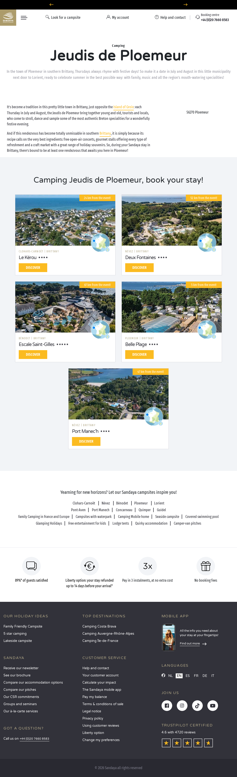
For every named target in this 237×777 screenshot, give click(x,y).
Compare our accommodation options (33, 683)
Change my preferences (101, 740)
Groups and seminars (20, 704)
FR (196, 676)
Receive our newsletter (20, 668)
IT (212, 676)
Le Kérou (27, 257)
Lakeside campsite (17, 641)
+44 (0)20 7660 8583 (34, 739)
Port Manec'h (85, 431)
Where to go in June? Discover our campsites (118, 5)
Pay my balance (94, 697)
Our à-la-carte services (20, 711)
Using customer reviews (100, 726)
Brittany (105, 133)
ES (188, 676)
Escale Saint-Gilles (36, 344)
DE (205, 676)
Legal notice (91, 711)
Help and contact (95, 668)
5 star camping (15, 634)
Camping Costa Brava (99, 626)
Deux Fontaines (140, 257)
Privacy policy (92, 718)
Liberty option (93, 733)
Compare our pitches (19, 690)
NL (170, 676)
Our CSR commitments (21, 697)
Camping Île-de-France (100, 641)
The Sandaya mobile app (101, 690)
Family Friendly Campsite (22, 626)
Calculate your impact (99, 683)
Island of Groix (123, 107)
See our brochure (17, 675)
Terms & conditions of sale (102, 704)
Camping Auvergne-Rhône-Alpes (108, 634)
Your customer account (100, 675)
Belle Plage (136, 344)
